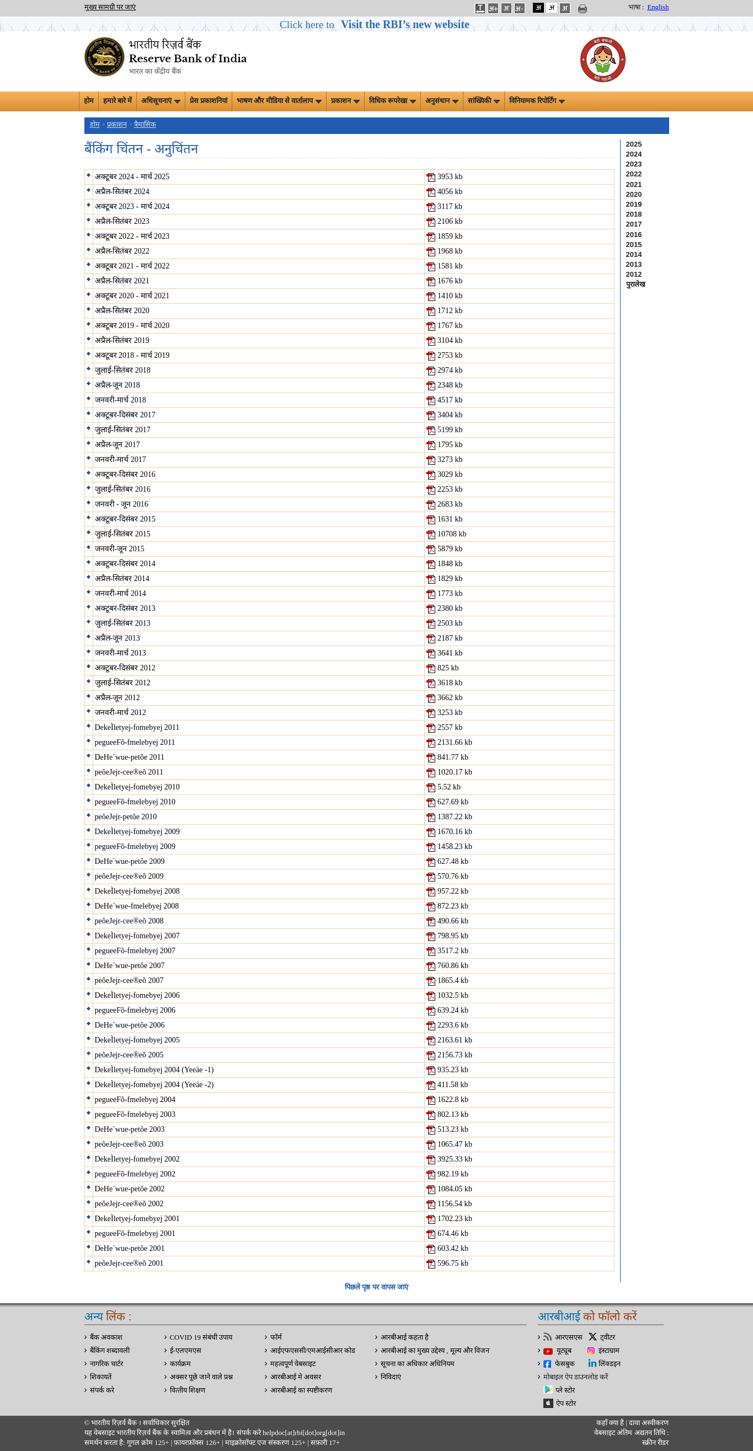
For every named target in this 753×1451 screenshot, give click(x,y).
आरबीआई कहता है (405, 1337)
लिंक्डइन (610, 1364)
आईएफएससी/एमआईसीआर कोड (313, 1351)
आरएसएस (569, 1337)
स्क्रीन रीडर (655, 1443)
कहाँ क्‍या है (611, 1423)
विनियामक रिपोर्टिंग (537, 101)
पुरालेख (635, 284)
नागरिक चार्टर (106, 1364)
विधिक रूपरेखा (392, 101)
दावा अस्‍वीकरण (649, 1423)
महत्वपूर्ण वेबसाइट (293, 1364)
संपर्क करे (102, 1390)
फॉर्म (276, 1337)
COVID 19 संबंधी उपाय (201, 1337)
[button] (376, 24)
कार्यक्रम (180, 1364)
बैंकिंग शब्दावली (110, 1351)
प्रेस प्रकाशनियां (208, 101)
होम (89, 101)
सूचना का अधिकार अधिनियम (418, 1364)
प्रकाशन (345, 101)
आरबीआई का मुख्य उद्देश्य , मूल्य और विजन (435, 1351)
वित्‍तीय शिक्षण (187, 1390)
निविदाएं (391, 1377)
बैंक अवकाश (106, 1337)
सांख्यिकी (484, 101)
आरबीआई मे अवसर (295, 1377)
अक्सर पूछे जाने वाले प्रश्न (201, 1377)
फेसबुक (565, 1364)
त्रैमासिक (145, 124)
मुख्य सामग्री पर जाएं (110, 7)
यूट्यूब (564, 1351)
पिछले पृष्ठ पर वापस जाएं (376, 1287)
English (658, 7)
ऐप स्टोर (566, 1403)
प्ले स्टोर (565, 1390)
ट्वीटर (607, 1337)
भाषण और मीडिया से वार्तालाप (279, 101)
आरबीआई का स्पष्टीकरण (301, 1390)
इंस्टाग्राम (609, 1351)
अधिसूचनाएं (160, 101)
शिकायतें (100, 1377)
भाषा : (636, 7)
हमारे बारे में (117, 101)
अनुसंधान (441, 101)
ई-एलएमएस (185, 1351)
